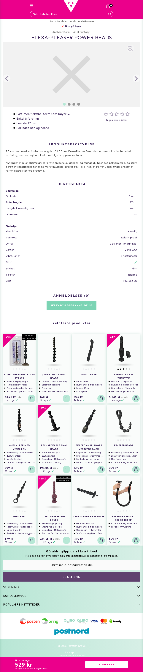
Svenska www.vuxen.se (71, 655)
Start (52, 21)
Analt (73, 21)
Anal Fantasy (81, 32)
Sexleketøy (62, 21)
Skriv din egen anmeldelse (71, 305)
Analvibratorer (86, 21)
